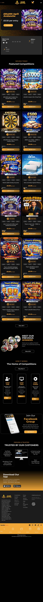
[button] (41, 2)
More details (29, 536)
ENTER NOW (10, 106)
